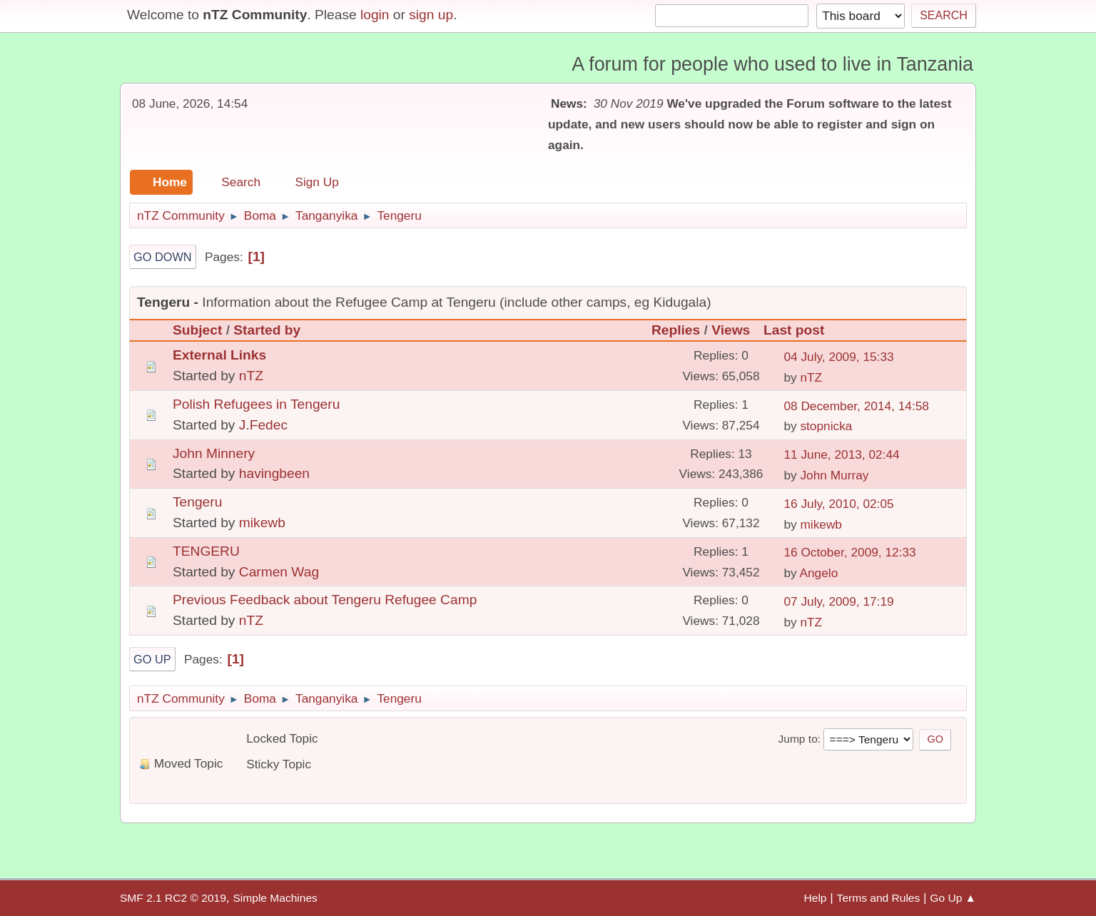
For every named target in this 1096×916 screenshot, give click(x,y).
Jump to (797, 739)
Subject (197, 329)
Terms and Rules (878, 898)
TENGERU (206, 551)
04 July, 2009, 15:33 (838, 357)
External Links (219, 354)
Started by (266, 329)
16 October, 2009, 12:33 (849, 552)
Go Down (162, 256)
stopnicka (826, 426)
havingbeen (274, 473)
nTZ (251, 375)
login (375, 14)
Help (815, 898)
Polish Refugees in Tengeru (256, 404)
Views (730, 329)
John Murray (834, 475)
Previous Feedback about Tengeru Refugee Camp (325, 599)
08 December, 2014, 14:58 (856, 406)
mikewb (262, 522)
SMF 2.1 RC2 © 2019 (173, 898)
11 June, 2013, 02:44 (841, 454)
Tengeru (197, 501)
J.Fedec (263, 424)
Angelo (818, 573)
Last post (800, 329)
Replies (675, 329)
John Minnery (214, 453)
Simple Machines (275, 898)
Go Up (152, 659)
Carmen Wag (279, 571)
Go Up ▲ (953, 898)
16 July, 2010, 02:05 (838, 504)
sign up (431, 14)
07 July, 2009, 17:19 (838, 601)
